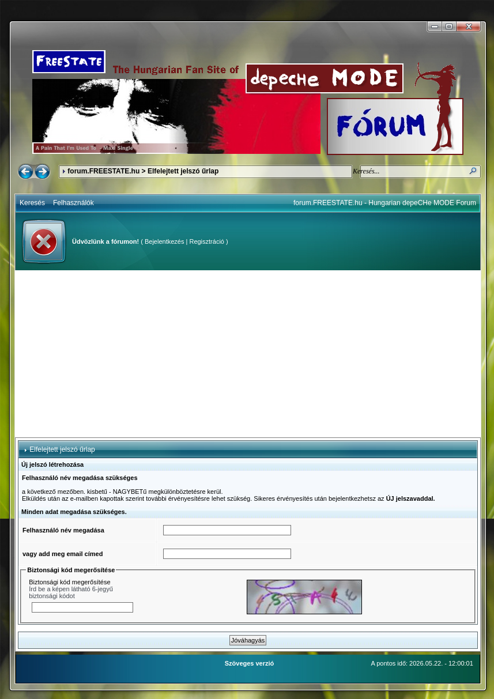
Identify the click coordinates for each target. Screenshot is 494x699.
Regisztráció (206, 241)
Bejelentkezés (164, 241)
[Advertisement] (248, 353)
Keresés (32, 203)
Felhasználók (73, 203)
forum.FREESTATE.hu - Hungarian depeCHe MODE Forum (384, 203)
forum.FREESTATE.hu (103, 171)
